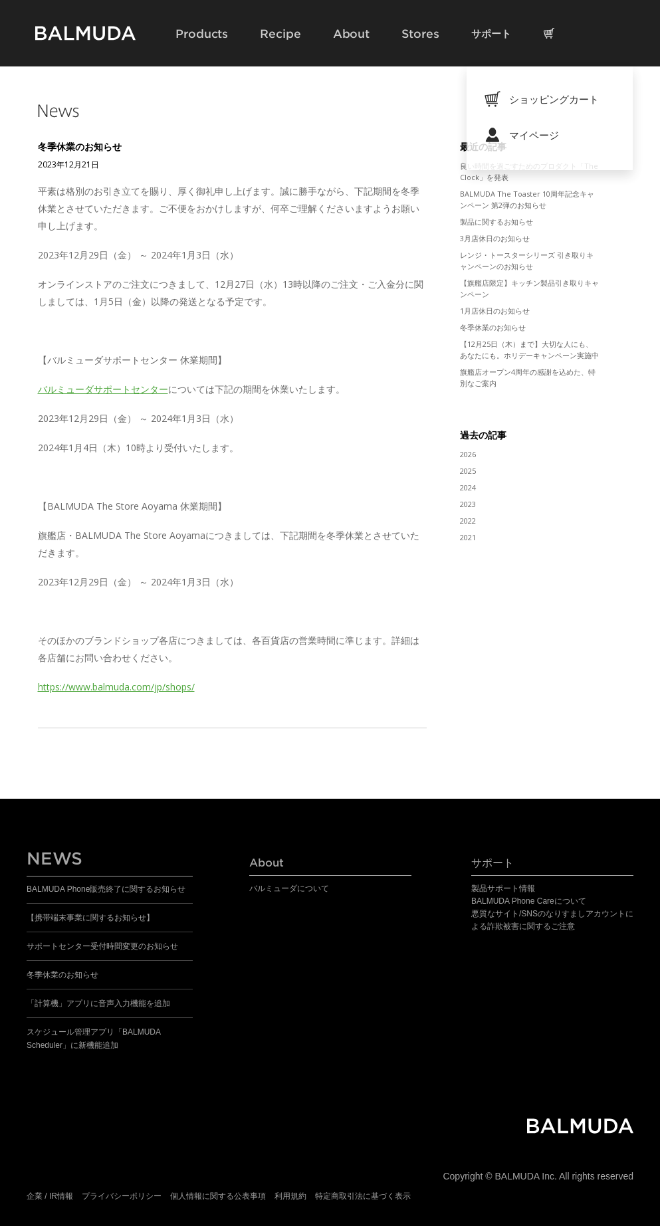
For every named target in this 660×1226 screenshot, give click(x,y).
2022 (468, 521)
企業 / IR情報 (50, 1196)
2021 (468, 537)
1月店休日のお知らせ (495, 311)
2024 (468, 487)
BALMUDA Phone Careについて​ (528, 901)
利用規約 (290, 1196)
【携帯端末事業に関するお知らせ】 (90, 917)
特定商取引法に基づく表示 (363, 1196)
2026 (468, 454)
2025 (468, 471)
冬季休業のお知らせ (80, 146)
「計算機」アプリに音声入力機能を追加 (98, 1003)
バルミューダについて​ (289, 888)
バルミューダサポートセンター (103, 389)
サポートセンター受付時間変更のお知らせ (102, 946)
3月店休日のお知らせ (495, 238)
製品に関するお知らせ (496, 222)
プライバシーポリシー (122, 1196)
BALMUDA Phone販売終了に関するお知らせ (106, 889)
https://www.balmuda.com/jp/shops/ (116, 686)
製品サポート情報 (503, 888)
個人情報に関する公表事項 (218, 1196)
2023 (468, 504)
